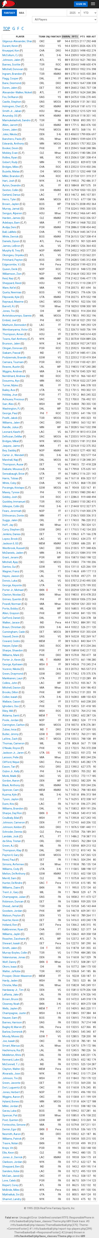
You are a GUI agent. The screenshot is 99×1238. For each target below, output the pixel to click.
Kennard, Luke (10, 1059)
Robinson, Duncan (13, 901)
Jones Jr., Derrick (12, 1157)
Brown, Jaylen (10, 204)
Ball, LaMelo (9, 231)
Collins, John (9, 682)
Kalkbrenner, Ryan (13, 929)
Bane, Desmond (11, 83)
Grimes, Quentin (11, 599)
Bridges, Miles (10, 166)
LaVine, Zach (10, 738)
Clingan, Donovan (12, 348)
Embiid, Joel (9, 320)
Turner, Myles (10, 385)
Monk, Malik (9, 775)
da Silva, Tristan (11, 841)
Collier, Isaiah (10, 696)
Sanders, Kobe (10, 1171)
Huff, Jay (7, 524)
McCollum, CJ (10, 55)
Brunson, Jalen (11, 343)
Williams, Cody (10, 868)
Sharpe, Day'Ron (12, 813)
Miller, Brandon (11, 176)
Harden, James (11, 218)
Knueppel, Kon (10, 50)
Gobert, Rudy (10, 162)
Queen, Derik (9, 269)
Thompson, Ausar (13, 464)
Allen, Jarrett (10, 125)
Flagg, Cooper (10, 78)
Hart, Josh (8, 180)
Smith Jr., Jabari (12, 111)
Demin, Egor (9, 1129)
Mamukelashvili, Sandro (16, 120)
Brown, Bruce (10, 999)
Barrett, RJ (8, 306)
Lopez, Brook (10, 538)
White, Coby (9, 483)
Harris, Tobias (10, 478)
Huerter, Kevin (10, 920)
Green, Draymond (12, 673)
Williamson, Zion (12, 273)
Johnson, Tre (10, 1078)
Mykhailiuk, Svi (10, 1194)
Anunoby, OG (10, 115)
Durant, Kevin (10, 45)
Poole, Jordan (10, 720)
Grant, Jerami (10, 557)
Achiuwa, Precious (13, 399)
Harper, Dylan (10, 645)
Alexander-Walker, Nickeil (17, 92)
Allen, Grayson (10, 613)
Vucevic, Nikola (11, 669)
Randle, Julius (10, 427)
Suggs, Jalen (10, 520)
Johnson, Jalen (11, 59)
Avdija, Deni (9, 227)
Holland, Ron (9, 924)
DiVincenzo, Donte (13, 515)
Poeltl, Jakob (10, 417)
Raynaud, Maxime (13, 301)
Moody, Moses (10, 1036)
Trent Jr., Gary (10, 892)
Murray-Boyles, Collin (14, 952)
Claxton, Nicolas (11, 594)
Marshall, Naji (10, 459)
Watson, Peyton (11, 915)
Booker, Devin (10, 148)
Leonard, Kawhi (11, 431)
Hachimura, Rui (11, 1050)
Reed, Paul (8, 859)
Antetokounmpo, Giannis (17, 315)
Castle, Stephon (11, 101)
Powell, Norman (11, 603)
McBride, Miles (10, 1189)
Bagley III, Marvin (12, 1027)
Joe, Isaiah (8, 1041)
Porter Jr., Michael (13, 589)
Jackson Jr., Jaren (13, 752)
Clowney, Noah (11, 1003)
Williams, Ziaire (11, 887)
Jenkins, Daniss (11, 534)
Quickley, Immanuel (13, 501)
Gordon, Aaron (10, 780)
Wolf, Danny (9, 961)
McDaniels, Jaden (12, 552)
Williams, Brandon (12, 808)
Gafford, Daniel (11, 617)
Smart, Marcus (11, 1045)
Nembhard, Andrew (13, 376)
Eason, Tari (8, 766)
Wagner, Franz (10, 571)
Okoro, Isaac (9, 966)
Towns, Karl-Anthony (14, 338)
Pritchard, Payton (12, 259)
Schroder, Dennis (12, 831)
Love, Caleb (9, 1180)
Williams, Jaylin (11, 934)
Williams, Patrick (12, 1138)
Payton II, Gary (10, 855)
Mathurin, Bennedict (14, 324)
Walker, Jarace (11, 622)
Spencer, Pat (9, 1115)
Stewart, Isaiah (11, 943)
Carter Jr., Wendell (13, 455)
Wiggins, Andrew (12, 371)
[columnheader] (20, 37)
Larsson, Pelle (10, 757)
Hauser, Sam (9, 1017)
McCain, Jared (10, 1175)
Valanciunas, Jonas (13, 957)
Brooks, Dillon (10, 692)
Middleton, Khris (11, 1054)
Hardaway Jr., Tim (13, 989)
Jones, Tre (8, 311)
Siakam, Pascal (11, 352)
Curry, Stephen (11, 529)
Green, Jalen (9, 129)
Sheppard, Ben (11, 1166)
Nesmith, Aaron (11, 1134)
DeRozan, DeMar (12, 436)
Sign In (81, 4)
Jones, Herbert (11, 1092)
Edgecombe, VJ (11, 264)
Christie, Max (10, 985)
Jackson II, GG (10, 543)
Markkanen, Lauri (12, 678)
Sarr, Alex (8, 403)
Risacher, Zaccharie (13, 938)
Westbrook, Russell (13, 548)
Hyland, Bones (10, 1101)
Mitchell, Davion (11, 687)
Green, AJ (8, 845)
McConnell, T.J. (11, 1064)
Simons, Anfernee (13, 864)
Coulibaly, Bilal (10, 817)
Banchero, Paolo (12, 138)
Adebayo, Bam (11, 222)
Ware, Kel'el (9, 287)
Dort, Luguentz (11, 1087)
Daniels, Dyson (10, 241)
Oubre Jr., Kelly (11, 771)
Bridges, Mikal (10, 441)
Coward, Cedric (11, 641)
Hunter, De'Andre (12, 882)
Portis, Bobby (10, 608)
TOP (6, 28)
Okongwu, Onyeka (13, 255)
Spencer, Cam (10, 789)
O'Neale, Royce (11, 748)
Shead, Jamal (10, 906)
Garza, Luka (9, 1110)
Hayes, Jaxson (10, 576)
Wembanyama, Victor (15, 329)
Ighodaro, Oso (10, 706)
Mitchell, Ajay (10, 562)
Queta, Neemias (11, 292)
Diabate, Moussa (12, 469)
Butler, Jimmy (10, 734)
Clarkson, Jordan (12, 1161)
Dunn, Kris (8, 803)
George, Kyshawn (12, 664)
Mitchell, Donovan (12, 69)
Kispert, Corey (10, 1185)
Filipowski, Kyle (11, 297)
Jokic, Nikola (9, 134)
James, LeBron (11, 245)
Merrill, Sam (9, 878)
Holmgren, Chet (11, 106)
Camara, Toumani (13, 362)
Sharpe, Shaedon (12, 650)
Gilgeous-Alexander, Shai (17, 41)
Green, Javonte (11, 1082)
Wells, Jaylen (10, 1008)
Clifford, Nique (10, 762)
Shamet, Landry (11, 1199)
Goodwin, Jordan (12, 910)
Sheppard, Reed (11, 283)
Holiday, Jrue (9, 394)
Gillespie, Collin (11, 506)
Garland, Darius (11, 194)
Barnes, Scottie (11, 64)
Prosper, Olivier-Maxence (17, 975)
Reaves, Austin (11, 366)
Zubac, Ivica (9, 729)
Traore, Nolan (10, 1143)
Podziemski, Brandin (14, 357)
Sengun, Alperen (12, 213)
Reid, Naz (7, 278)
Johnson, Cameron (13, 822)
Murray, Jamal (10, 208)
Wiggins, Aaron (11, 1096)
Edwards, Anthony (13, 143)
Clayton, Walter (11, 1068)
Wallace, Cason (11, 701)
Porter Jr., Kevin (11, 659)
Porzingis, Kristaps (13, 487)
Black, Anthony (11, 785)
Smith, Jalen (9, 948)
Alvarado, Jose (11, 1073)
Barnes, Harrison (12, 1022)
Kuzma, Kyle (9, 794)
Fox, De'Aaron (10, 97)
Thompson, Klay (11, 850)
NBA (21, 12)
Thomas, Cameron (13, 743)
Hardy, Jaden (10, 980)
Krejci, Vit (7, 1147)
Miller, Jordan (10, 1106)
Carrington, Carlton (13, 724)
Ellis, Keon (8, 1152)
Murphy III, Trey (11, 250)
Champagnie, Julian (14, 896)
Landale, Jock (10, 836)
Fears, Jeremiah (12, 510)
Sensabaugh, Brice (13, 473)
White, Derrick (10, 236)
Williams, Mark (10, 655)
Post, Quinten (10, 1120)
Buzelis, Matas (11, 171)
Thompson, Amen (13, 334)
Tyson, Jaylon (10, 799)
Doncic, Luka (9, 580)
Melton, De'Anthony (13, 873)
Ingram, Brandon (12, 73)
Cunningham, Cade (13, 631)
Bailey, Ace (8, 390)
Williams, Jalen (11, 422)
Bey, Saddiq (9, 450)
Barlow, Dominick (12, 1031)
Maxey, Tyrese (10, 492)
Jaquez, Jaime (11, 445)
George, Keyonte (12, 585)
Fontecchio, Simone (14, 1124)
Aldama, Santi (10, 715)
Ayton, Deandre (11, 185)
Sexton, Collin (10, 190)
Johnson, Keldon (12, 827)
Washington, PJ (11, 408)
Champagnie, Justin (14, 1013)
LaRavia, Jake (10, 994)
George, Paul (9, 413)
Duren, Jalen (9, 87)
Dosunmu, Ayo (11, 380)
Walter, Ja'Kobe (11, 971)
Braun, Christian (11, 627)
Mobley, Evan (10, 152)
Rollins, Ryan (9, 157)
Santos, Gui (9, 566)
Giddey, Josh (9, 496)
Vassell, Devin (10, 636)
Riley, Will (7, 710)
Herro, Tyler (9, 199)
